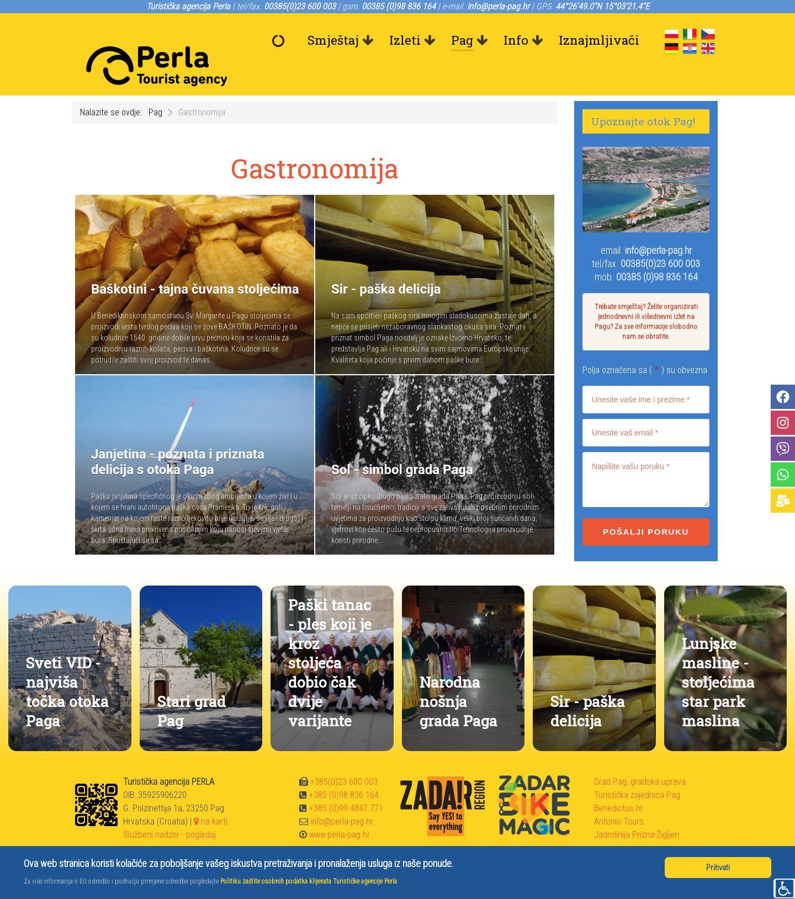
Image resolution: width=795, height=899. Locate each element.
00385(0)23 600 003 (660, 238)
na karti (210, 796)
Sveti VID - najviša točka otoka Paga (67, 666)
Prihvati (718, 868)
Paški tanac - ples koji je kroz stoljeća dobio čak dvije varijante (330, 637)
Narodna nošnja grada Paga (458, 676)
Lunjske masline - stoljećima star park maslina (718, 657)
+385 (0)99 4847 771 (346, 783)
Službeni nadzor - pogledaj (169, 810)
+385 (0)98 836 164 (344, 770)
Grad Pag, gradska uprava (640, 757)
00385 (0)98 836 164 (657, 252)
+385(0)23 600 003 (344, 757)
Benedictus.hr (618, 783)
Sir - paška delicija (587, 686)
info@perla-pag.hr (658, 225)
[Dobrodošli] (281, 40)
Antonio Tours (619, 796)
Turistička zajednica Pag (637, 770)
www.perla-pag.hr (339, 810)
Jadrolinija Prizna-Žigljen (636, 810)
